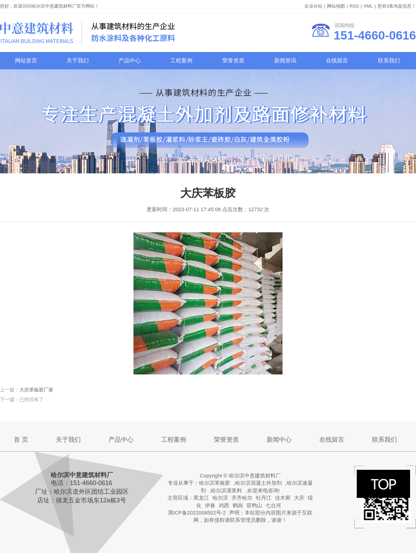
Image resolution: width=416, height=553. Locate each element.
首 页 (21, 439)
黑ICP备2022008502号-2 (197, 513)
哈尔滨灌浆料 (226, 490)
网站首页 (26, 60)
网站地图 (336, 6)
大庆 (299, 498)
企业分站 (313, 6)
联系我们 (389, 60)
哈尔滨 (220, 498)
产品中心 (130, 60)
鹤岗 (238, 505)
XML (368, 6)
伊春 (210, 505)
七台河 (273, 505)
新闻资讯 (285, 60)
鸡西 (224, 505)
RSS (354, 6)
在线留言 (337, 60)
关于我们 (78, 60)
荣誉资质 (233, 60)
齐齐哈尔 (242, 498)
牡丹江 (263, 498)
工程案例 (181, 60)
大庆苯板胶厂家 (36, 389)
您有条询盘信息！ (397, 6)
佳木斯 (283, 498)
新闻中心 (279, 439)
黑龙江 (201, 498)
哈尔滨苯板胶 (214, 483)
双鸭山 (254, 505)
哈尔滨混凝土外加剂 (258, 483)
